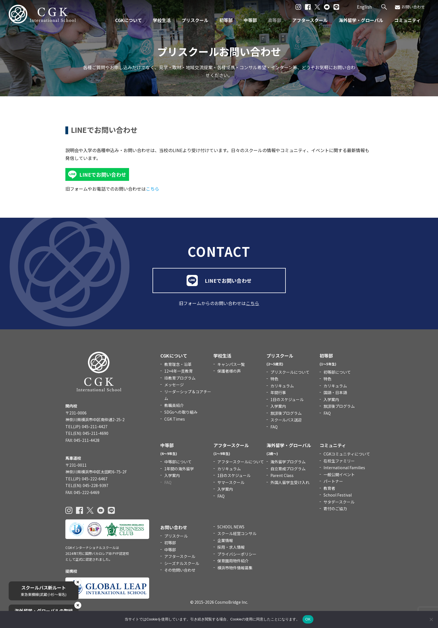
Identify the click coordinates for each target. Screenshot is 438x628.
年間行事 (278, 392)
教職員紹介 (174, 405)
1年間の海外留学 (179, 468)
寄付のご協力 (335, 508)
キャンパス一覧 (231, 364)
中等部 (250, 20)
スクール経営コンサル (236, 533)
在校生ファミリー (339, 461)
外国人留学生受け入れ (290, 482)
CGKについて (128, 20)
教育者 (329, 488)
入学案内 (278, 406)
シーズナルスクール (181, 563)
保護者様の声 (229, 371)
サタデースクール (338, 502)
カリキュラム (282, 386)
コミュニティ (407, 20)
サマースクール (230, 482)
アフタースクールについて (240, 461)
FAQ (274, 427)
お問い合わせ (410, 7)
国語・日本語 (335, 392)
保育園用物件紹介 (233, 561)
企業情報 (225, 540)
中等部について (178, 461)
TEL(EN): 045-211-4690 (86, 433)
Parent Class (282, 475)
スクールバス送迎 (286, 420)
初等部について (337, 372)
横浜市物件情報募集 (235, 568)
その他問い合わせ (180, 570)
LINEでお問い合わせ (102, 174)
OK (308, 619)
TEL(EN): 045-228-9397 (86, 485)
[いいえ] (431, 619)
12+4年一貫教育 (178, 371)
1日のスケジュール (287, 399)
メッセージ (174, 384)
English (364, 6)
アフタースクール (310, 20)
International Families (344, 467)
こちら (152, 188)
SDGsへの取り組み (180, 412)
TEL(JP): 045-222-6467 (86, 478)
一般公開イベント (339, 474)
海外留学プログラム (288, 461)
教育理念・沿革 (178, 364)
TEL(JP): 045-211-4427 (86, 426)
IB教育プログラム (180, 378)
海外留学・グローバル (361, 20)
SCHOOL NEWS (230, 526)
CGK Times (174, 419)
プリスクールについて (290, 372)
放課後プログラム (286, 413)
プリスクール (195, 20)
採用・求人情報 (231, 547)
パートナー (333, 481)
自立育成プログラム (288, 468)
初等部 (226, 20)
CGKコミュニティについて (346, 454)
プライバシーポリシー (236, 554)
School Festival (337, 495)
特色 (274, 379)
